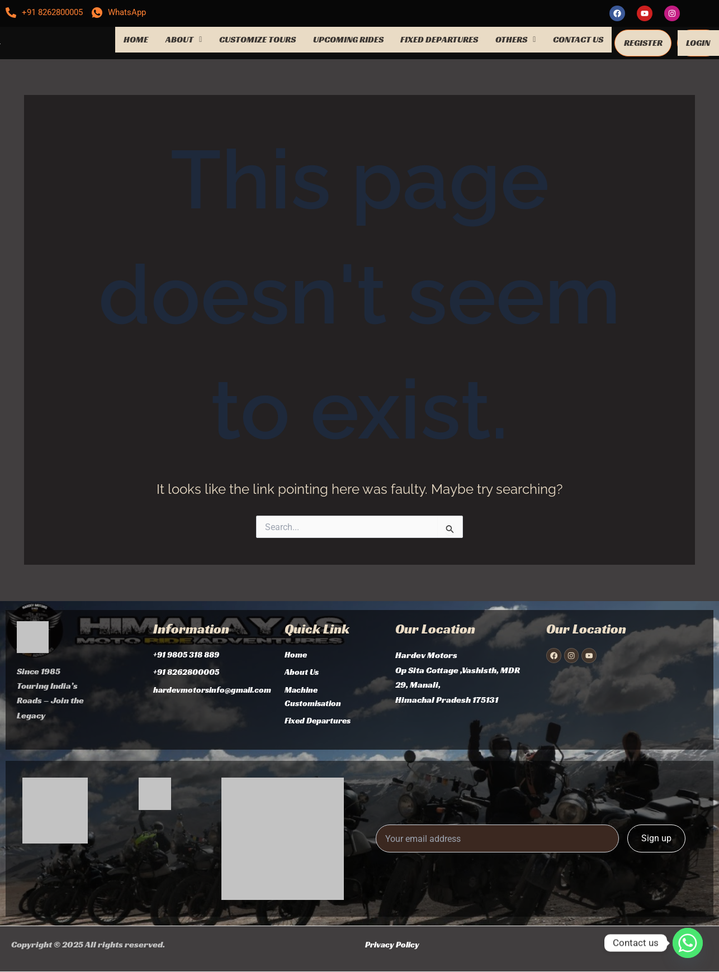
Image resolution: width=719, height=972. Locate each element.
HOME (136, 38)
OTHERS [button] (515, 38)
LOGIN (698, 41)
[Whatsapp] (688, 943)
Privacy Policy (394, 944)
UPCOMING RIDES (348, 38)
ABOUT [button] (183, 38)
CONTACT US (578, 38)
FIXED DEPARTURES (439, 38)
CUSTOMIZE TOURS (257, 38)
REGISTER (643, 41)
